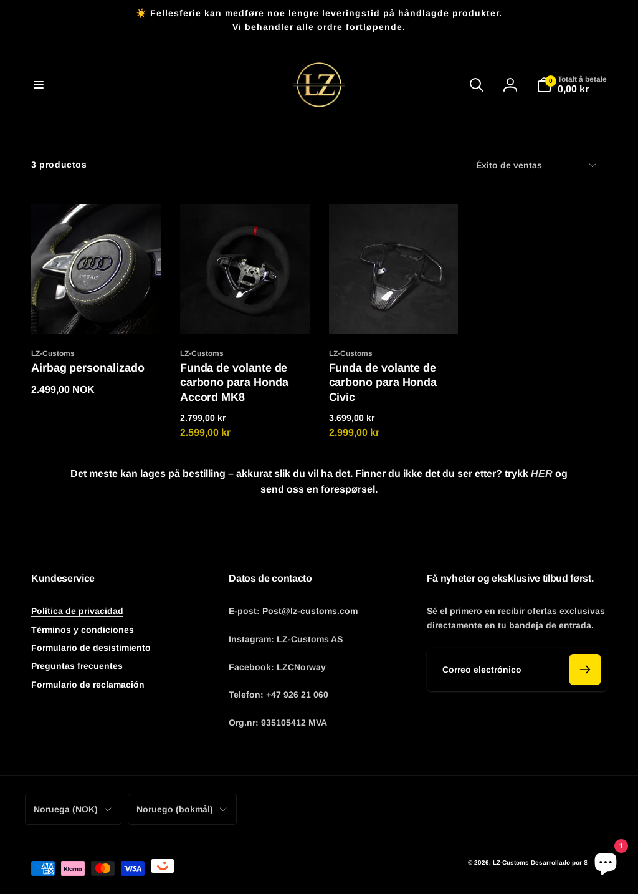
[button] (38, 85)
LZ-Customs (511, 862)
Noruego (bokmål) (182, 809)
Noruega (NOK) (73, 809)
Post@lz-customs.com (310, 611)
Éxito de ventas (537, 165)
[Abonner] (585, 669)
